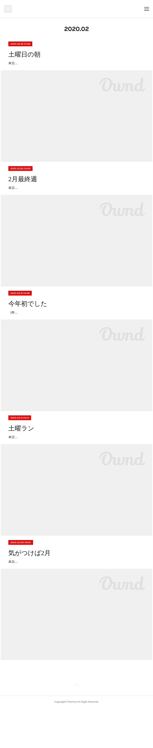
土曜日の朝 (24, 54)
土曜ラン (21, 451)
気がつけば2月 (29, 581)
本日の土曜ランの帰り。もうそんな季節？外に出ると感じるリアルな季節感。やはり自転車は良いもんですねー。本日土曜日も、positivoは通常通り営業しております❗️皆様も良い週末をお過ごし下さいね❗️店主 (76, 205)
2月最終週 (22, 190)
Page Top (76, 726)
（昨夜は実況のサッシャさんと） (32, 335)
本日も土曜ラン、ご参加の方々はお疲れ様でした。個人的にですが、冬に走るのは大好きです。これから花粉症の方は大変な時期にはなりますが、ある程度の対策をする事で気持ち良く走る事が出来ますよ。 (75, 596)
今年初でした (27, 326)
